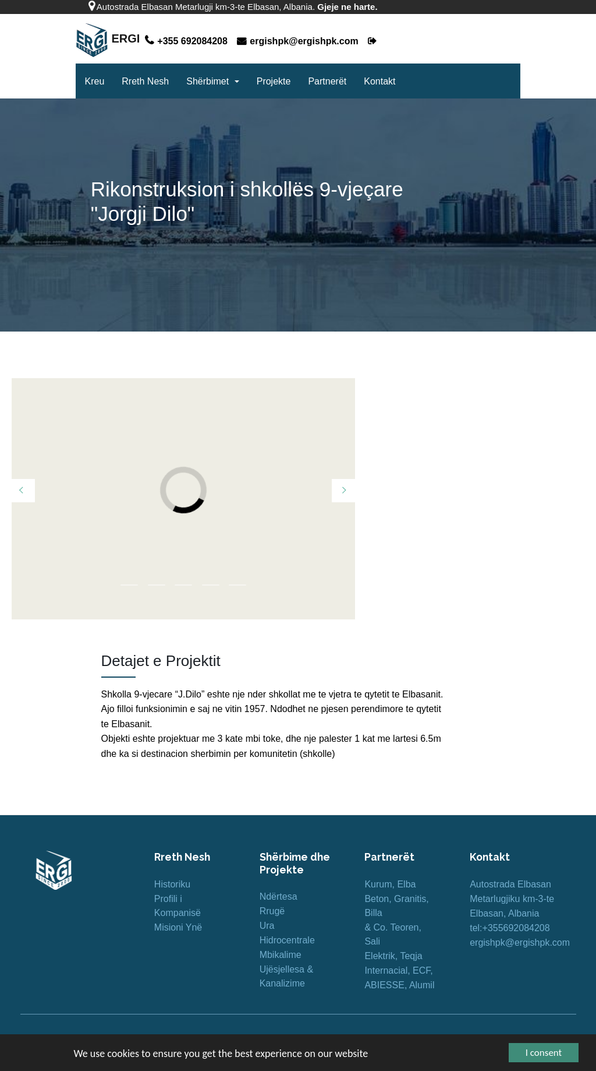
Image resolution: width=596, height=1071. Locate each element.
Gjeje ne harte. (347, 7)
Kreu (94, 81)
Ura (267, 926)
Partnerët (327, 81)
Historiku (172, 884)
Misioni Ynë (178, 927)
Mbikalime (280, 955)
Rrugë (272, 911)
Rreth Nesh (145, 81)
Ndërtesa (278, 896)
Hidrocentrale (287, 940)
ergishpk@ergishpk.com (299, 41)
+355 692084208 (187, 41)
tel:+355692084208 (509, 928)
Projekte (274, 81)
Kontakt (379, 81)
